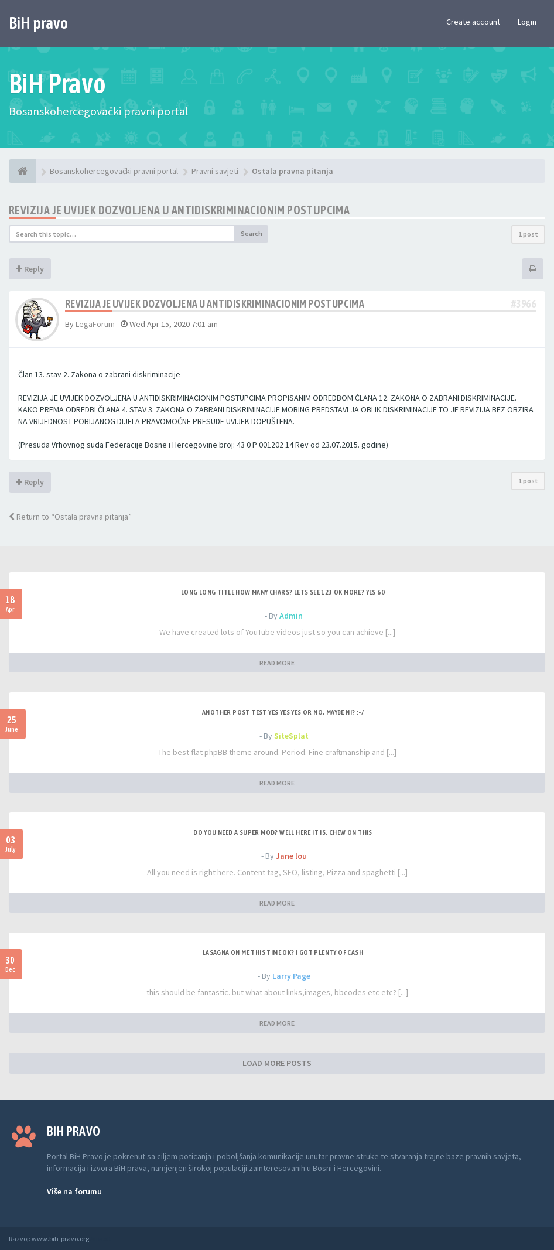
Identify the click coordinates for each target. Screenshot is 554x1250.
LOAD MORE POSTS (277, 1063)
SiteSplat (291, 735)
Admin (291, 615)
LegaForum (95, 324)
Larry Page (291, 976)
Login (527, 21)
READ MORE (277, 662)
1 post (528, 234)
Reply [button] (30, 269)
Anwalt (100, 1238)
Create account (473, 21)
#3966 (523, 304)
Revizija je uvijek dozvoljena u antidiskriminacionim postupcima (179, 210)
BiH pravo (38, 22)
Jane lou (291, 856)
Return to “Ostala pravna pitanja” (70, 516)
